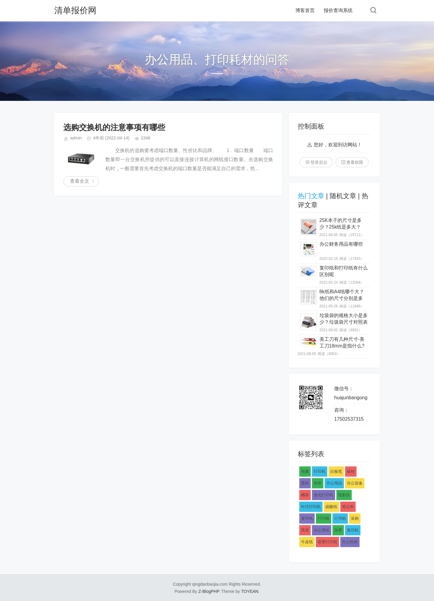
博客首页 (305, 10)
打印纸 (323, 518)
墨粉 (305, 483)
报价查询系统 (338, 10)
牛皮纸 (307, 542)
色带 (318, 483)
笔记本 (348, 506)
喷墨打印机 (327, 542)
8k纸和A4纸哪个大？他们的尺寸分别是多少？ (341, 298)
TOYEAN (249, 591)
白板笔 (336, 471)
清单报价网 (75, 10)
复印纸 (307, 518)
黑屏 (305, 530)
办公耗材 (350, 542)
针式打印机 (311, 506)
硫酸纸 (331, 506)
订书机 (340, 518)
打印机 (320, 471)
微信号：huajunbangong (350, 393)
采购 (355, 518)
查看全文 (79, 181)
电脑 (305, 471)
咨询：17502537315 (349, 414)
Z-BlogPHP (208, 591)
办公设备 (355, 483)
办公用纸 (321, 530)
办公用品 (334, 483)
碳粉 (351, 471)
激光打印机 (323, 495)
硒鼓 (305, 495)
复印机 (353, 530)
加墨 (338, 530)
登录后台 (318, 162)
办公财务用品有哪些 (341, 244)
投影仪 (344, 495)
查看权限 (354, 162)
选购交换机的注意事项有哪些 (114, 127)
